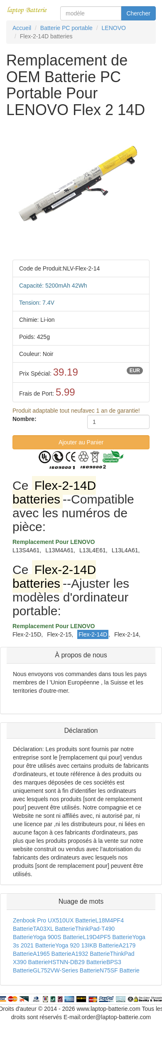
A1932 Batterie (90, 953)
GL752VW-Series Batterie (66, 970)
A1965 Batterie (52, 953)
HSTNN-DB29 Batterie (77, 962)
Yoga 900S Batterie (58, 937)
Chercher (138, 13)
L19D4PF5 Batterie (107, 937)
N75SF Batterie (120, 970)
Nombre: (24, 419)
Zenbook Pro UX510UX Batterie (54, 920)
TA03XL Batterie (54, 928)
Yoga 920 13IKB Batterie (87, 945)
